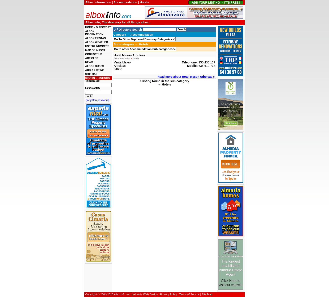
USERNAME (92, 81)
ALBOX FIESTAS (95, 38)
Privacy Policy (168, 294)
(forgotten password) (98, 100)
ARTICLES (91, 58)
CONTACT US (93, 54)
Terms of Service (189, 294)
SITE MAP (91, 74)
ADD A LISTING (94, 70)
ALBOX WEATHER (96, 42)
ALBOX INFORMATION (94, 33)
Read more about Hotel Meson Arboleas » (186, 76)
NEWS (89, 62)
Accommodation (122, 58)
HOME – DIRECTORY (98, 27)
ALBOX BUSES (94, 66)
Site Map (207, 294)
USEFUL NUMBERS (97, 46)
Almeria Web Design (145, 294)
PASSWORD (92, 88)
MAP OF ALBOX (95, 50)
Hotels (136, 58)
